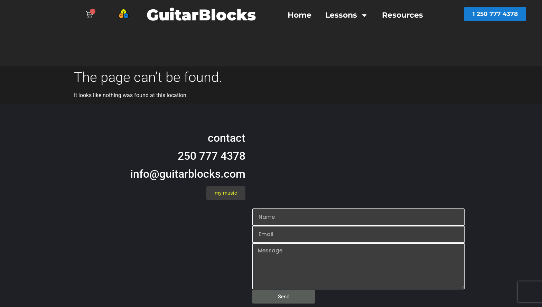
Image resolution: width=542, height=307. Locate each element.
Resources (402, 15)
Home (299, 15)
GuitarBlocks (201, 14)
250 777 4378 (211, 155)
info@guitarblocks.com (187, 173)
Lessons (346, 15)
